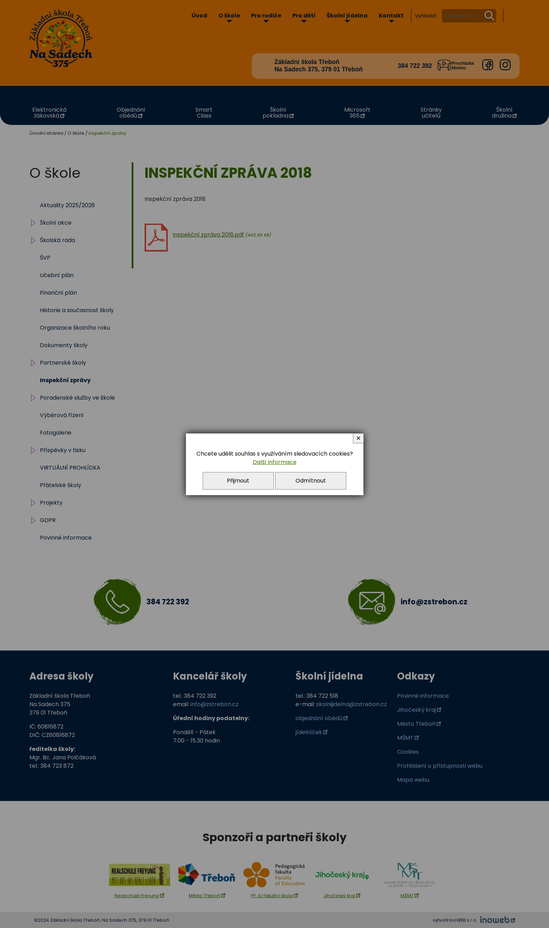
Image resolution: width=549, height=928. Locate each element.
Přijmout (238, 481)
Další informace (275, 462)
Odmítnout (311, 481)
